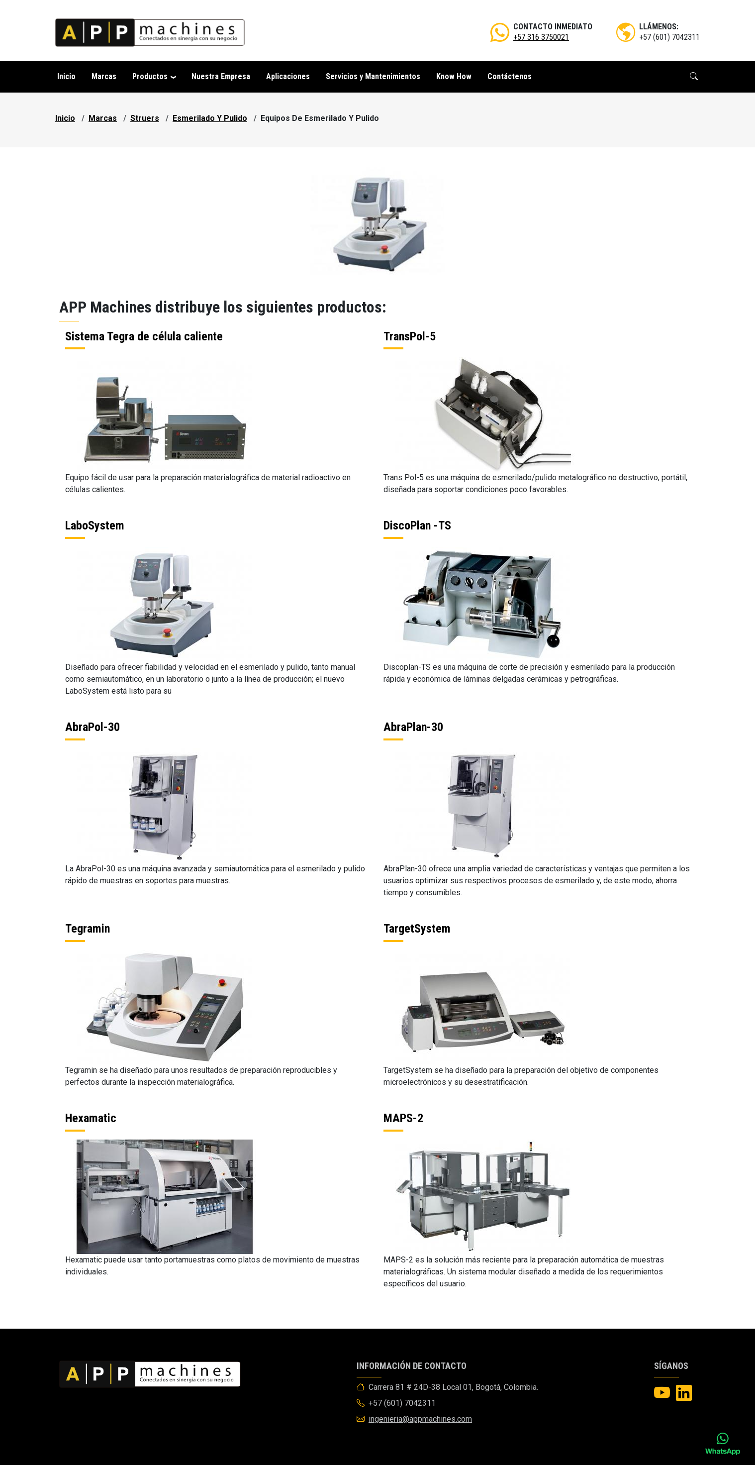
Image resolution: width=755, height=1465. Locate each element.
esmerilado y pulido (210, 118)
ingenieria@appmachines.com (420, 1419)
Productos (150, 76)
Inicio (66, 76)
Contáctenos (509, 76)
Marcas (104, 76)
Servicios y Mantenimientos (373, 76)
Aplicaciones (288, 76)
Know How (454, 76)
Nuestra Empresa (220, 76)
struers (144, 118)
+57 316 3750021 (541, 37)
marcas (103, 118)
